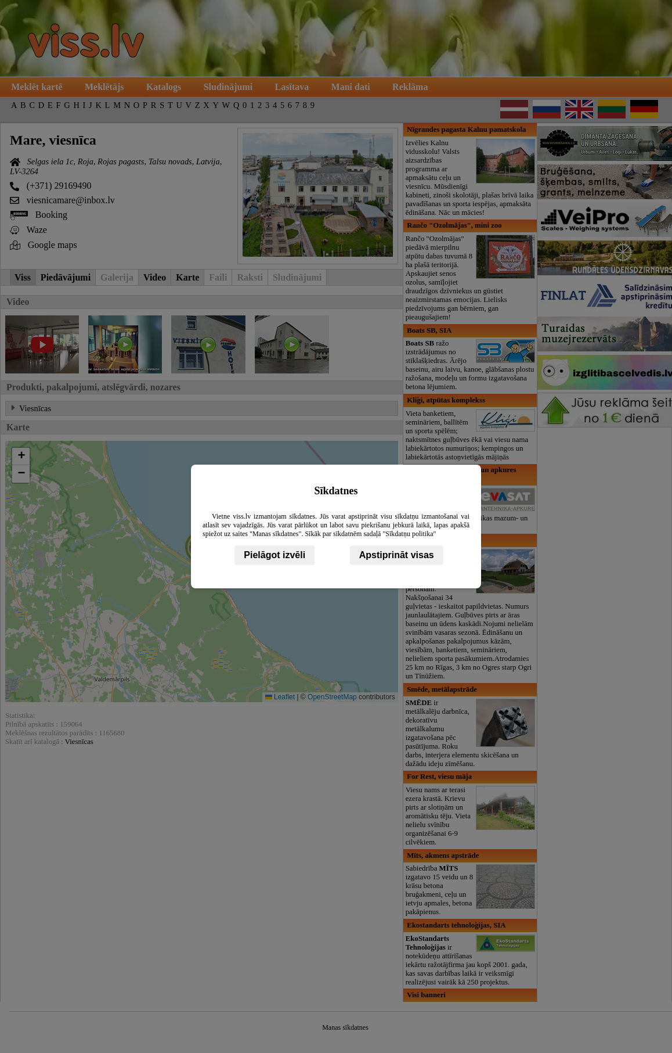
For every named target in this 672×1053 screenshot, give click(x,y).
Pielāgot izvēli (274, 555)
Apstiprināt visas (396, 555)
